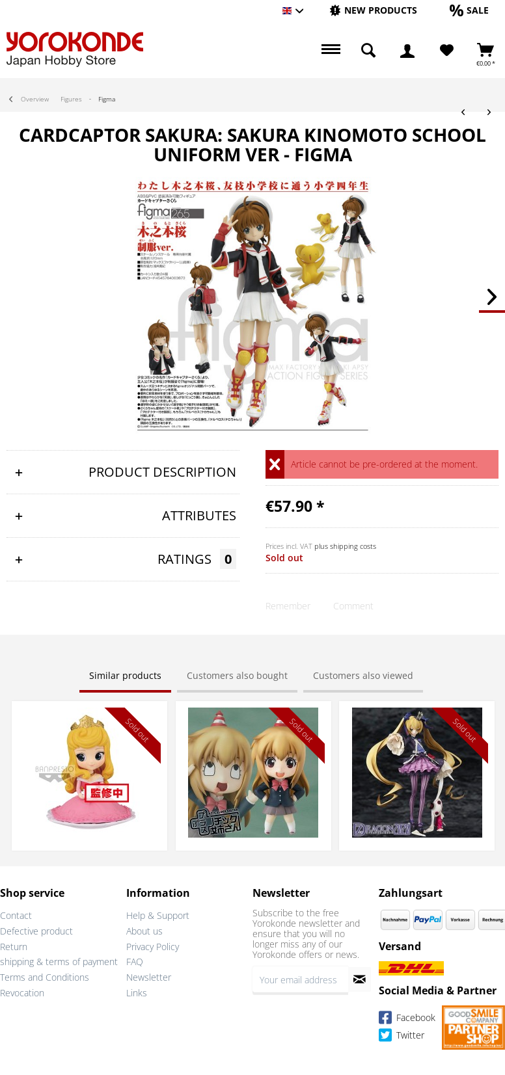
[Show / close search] (368, 50)
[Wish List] (446, 50)
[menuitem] (373, 11)
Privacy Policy (152, 946)
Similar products (125, 675)
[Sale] (469, 10)
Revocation (22, 993)
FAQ (134, 961)
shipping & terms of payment (59, 961)
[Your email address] (300, 979)
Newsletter (148, 977)
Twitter (401, 1037)
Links (136, 993)
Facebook (407, 1019)
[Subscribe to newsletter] (360, 979)
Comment (353, 606)
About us (144, 931)
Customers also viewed (363, 675)
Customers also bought (237, 675)
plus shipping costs (345, 546)
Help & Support (157, 915)
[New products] (373, 10)
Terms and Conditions (44, 977)
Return (13, 946)
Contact (16, 915)
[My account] (407, 50)
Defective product (36, 931)
